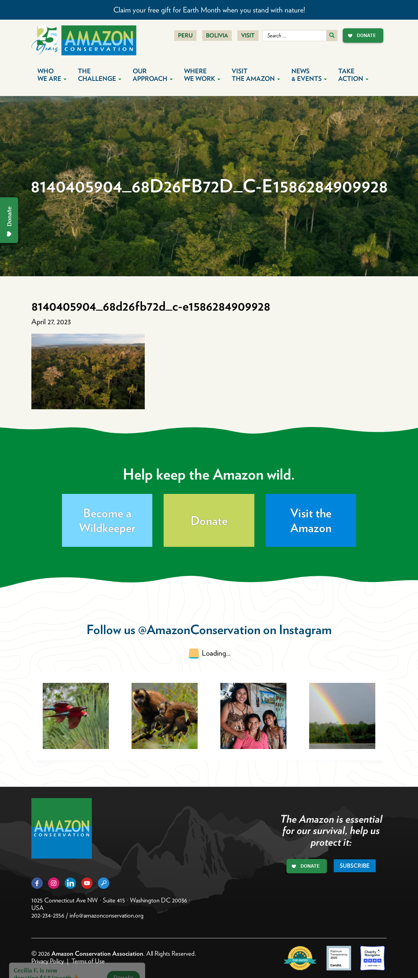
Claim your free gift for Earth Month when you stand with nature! (209, 9)
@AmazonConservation (199, 629)
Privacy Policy (47, 961)
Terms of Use (88, 961)
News (309, 74)
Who (52, 74)
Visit (248, 35)
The (99, 74)
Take (353, 74)
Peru (185, 35)
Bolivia (217, 35)
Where (202, 74)
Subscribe (355, 865)
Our (153, 74)
